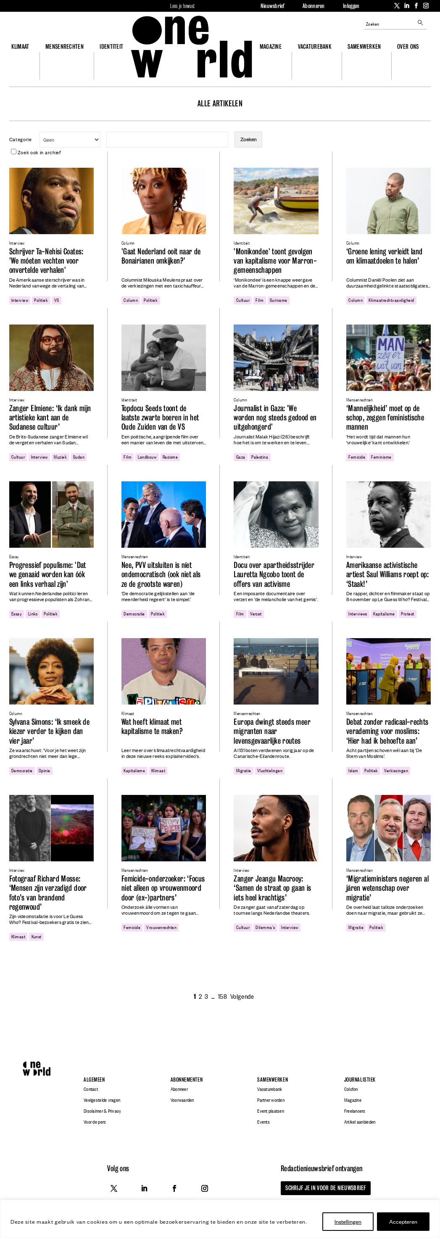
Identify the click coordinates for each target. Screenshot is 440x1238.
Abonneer (179, 1089)
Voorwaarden (182, 1100)
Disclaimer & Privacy (102, 1111)
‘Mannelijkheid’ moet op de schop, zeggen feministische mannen (385, 418)
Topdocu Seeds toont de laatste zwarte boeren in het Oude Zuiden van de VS (160, 418)
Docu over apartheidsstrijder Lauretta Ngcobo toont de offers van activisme (274, 574)
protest (407, 613)
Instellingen (348, 1221)
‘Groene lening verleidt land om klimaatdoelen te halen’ (384, 256)
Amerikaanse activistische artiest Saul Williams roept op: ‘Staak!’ (387, 574)
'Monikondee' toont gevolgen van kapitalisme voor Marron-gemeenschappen (275, 261)
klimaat (158, 770)
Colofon (351, 1089)
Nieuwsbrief (273, 6)
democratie (134, 613)
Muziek (60, 456)
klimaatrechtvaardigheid (391, 299)
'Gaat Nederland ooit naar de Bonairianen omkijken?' (161, 256)
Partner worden (271, 1100)
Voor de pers (95, 1122)
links (33, 613)
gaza (240, 456)
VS (56, 299)
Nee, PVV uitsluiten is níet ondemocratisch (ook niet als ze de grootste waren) (161, 574)
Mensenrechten (64, 46)
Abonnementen (187, 1080)
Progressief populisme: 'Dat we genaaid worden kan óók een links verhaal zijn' (47, 574)
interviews (357, 613)
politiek (41, 299)
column (131, 299)
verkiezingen (396, 770)
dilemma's (265, 927)
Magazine (271, 46)
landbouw (147, 456)
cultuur (243, 299)
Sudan (78, 456)
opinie (44, 770)
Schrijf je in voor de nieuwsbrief (321, 1187)
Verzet (256, 613)
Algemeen (94, 1080)
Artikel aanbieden (359, 1122)
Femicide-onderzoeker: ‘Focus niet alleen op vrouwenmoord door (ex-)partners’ (163, 888)
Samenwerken (364, 46)
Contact (91, 1089)
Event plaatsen (270, 1111)
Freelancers (355, 1111)
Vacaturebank (315, 46)
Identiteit (111, 46)
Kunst (37, 936)
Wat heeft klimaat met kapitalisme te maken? (152, 726)
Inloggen (351, 6)
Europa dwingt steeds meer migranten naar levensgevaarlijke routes (272, 731)
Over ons (408, 46)
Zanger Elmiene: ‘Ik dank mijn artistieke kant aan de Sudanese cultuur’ (50, 418)
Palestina (259, 456)
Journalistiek (360, 1080)
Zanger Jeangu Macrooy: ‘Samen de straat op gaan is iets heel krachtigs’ (272, 888)
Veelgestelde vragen (102, 1100)
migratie (243, 770)
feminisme (381, 456)
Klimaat (20, 46)
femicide (356, 456)
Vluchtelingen (269, 770)
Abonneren (313, 6)
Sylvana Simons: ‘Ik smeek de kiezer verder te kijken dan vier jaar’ (49, 731)
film (259, 299)
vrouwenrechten (161, 927)
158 (222, 995)
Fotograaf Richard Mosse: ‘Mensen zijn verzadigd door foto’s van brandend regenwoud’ (48, 893)
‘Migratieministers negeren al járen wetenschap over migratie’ (387, 888)
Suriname (278, 299)
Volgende (242, 995)
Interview (19, 299)
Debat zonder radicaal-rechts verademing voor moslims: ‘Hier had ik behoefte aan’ (387, 731)
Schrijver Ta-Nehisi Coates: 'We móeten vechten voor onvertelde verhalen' (46, 261)
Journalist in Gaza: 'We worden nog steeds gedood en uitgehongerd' (275, 418)
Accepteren (403, 1221)
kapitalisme (384, 613)
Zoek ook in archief (36, 152)
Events (263, 1122)
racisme (170, 456)
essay (16, 613)
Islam (353, 770)
